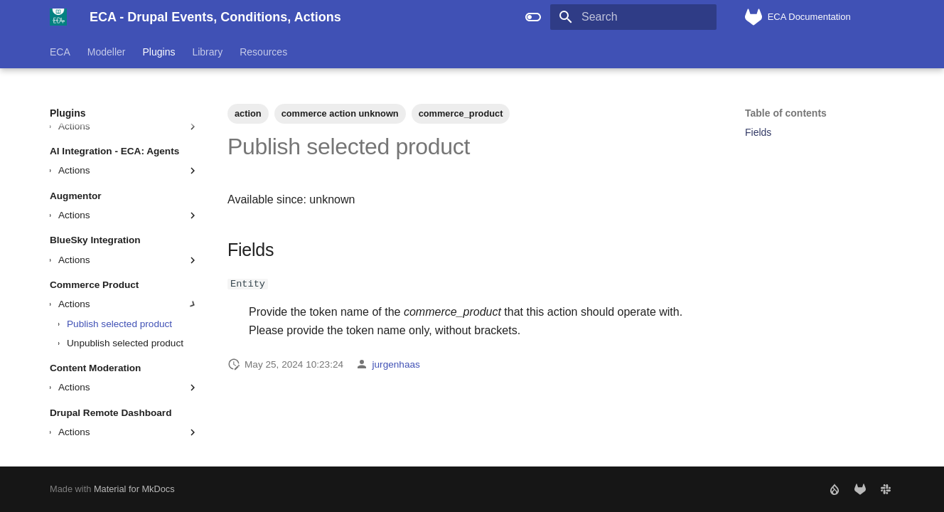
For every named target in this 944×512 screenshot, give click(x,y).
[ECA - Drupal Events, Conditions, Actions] (58, 17)
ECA (60, 52)
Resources (263, 52)
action (248, 113)
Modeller (106, 52)
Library (207, 52)
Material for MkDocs (134, 489)
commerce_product (461, 113)
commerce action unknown (340, 113)
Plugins (159, 52)
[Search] (633, 17)
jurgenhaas (396, 363)
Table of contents (786, 113)
